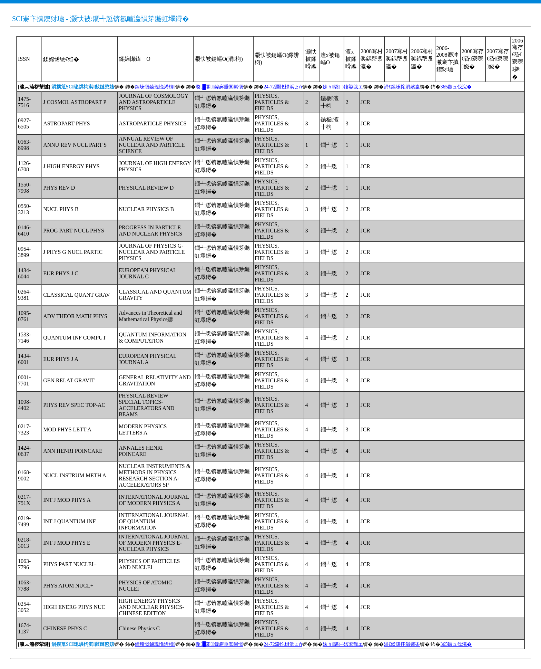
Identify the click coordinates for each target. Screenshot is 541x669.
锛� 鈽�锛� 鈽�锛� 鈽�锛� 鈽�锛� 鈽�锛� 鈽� (245, 86)
